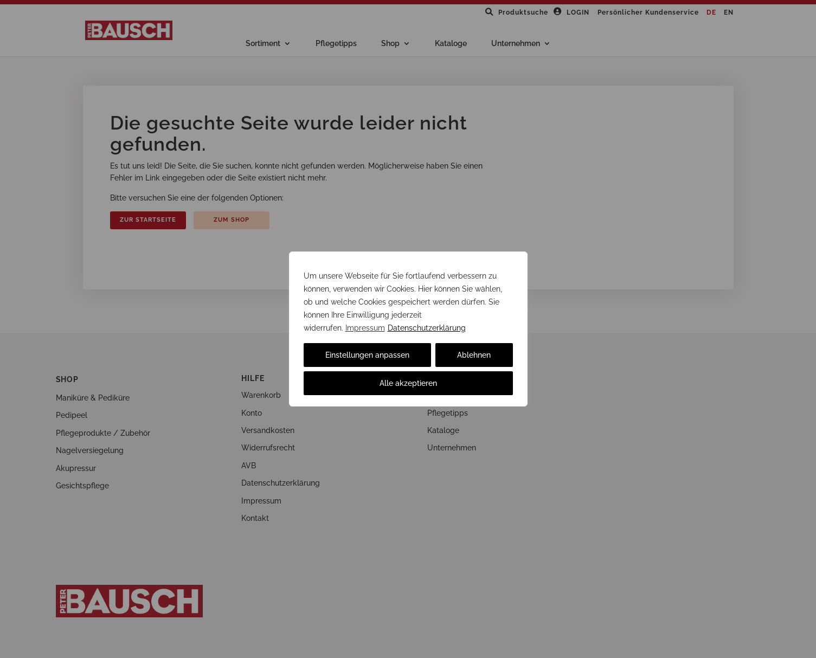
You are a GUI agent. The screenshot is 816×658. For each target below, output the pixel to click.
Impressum (365, 328)
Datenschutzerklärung (427, 328)
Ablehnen (474, 355)
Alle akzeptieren (408, 383)
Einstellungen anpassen (367, 355)
